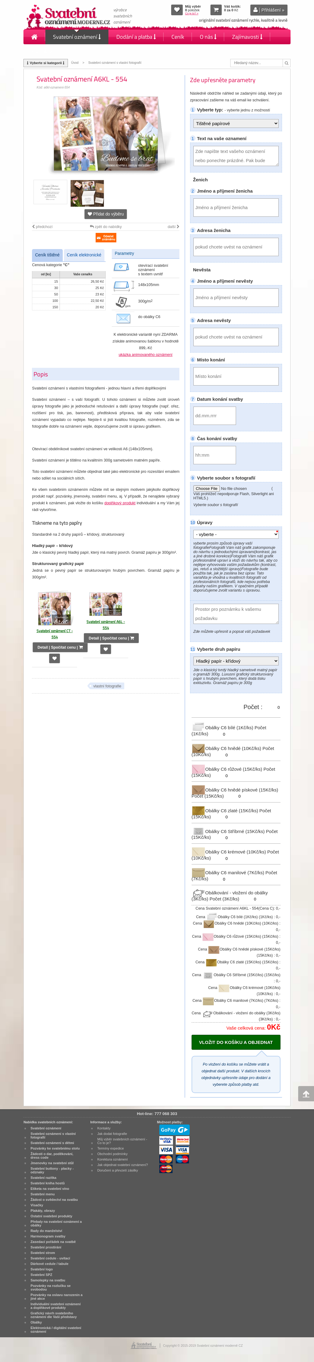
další (173, 227)
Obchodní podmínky (112, 1154)
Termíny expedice (110, 1148)
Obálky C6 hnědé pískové (235, 789)
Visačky (36, 1205)
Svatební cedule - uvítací (50, 1258)
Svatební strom (42, 1253)
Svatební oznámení (77, 37)
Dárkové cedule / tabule (49, 1264)
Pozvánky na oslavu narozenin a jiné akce (56, 1296)
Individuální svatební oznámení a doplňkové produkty (55, 1305)
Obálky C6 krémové (229, 851)
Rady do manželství (46, 1231)
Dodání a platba (136, 37)
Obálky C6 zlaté (225, 810)
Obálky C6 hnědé (227, 748)
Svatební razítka (43, 1177)
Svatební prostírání (45, 1247)
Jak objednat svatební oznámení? (122, 1165)
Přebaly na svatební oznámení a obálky (56, 1223)
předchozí (42, 227)
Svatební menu (42, 1194)
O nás (208, 37)
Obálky (36, 1322)
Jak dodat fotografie (112, 1134)
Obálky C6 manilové (229, 872)
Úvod (74, 62)
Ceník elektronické (84, 255)
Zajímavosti (247, 37)
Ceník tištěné (47, 255)
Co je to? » (192, 13)
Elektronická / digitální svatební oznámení (55, 1329)
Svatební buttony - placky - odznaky (52, 1170)
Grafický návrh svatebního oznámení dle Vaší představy (53, 1315)
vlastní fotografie (107, 686)
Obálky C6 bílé (223, 727)
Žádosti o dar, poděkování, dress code (51, 1155)
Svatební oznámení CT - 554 (55, 634)
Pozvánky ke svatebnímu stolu (54, 1148)
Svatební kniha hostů (47, 1183)
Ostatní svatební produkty (51, 1216)
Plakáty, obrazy (42, 1210)
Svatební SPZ (41, 1275)
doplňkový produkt (120, 503)
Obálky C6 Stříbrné (229, 831)
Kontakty (41, 51)
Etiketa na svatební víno (49, 1188)
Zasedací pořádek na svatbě (53, 1242)
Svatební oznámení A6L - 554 (105, 625)
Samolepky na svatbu (47, 1280)
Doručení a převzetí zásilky (117, 1170)
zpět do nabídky (106, 227)
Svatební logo (41, 1269)
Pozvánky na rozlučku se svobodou (50, 1287)
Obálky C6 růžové (227, 769)
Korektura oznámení (112, 1159)
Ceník (177, 37)
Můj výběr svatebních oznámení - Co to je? (122, 1141)
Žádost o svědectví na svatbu (54, 1199)
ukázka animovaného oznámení (146, 355)
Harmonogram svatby (47, 1236)
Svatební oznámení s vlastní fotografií (115, 62)
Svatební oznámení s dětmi (52, 1143)
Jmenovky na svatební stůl (52, 1163)
